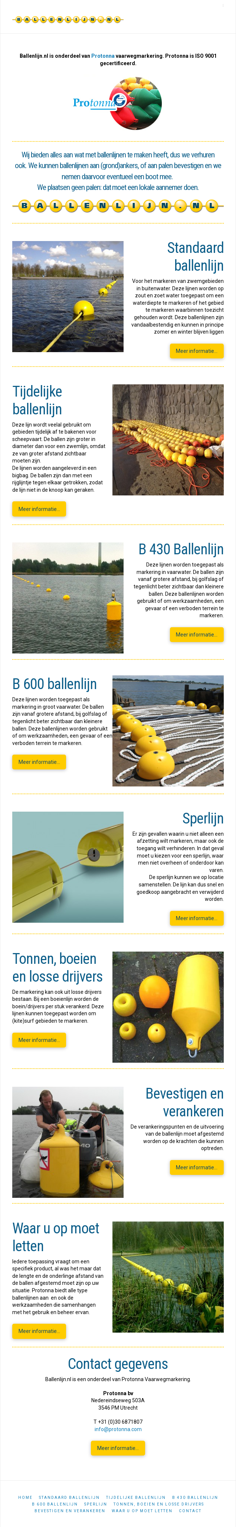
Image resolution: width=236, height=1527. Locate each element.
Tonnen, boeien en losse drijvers (159, 1504)
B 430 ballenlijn (195, 1498)
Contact (190, 1511)
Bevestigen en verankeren (70, 1511)
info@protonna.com (118, 1429)
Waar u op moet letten (142, 1511)
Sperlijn (95, 1504)
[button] (223, 5)
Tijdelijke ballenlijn (136, 1498)
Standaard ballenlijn (69, 1498)
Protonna (103, 56)
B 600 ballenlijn (55, 1504)
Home (25, 1498)
